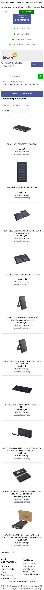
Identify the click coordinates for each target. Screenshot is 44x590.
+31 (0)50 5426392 (13, 63)
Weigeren (37, 12)
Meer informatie (13, 12)
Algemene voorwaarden (27, 581)
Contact (7, 66)
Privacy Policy (13, 581)
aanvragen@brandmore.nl (31, 574)
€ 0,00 (34, 65)
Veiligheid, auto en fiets (9, 578)
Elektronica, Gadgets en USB (11, 84)
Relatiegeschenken (16, 82)
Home (4, 82)
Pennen (3, 572)
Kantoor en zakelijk (7, 569)
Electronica (5, 566)
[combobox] (23, 76)
